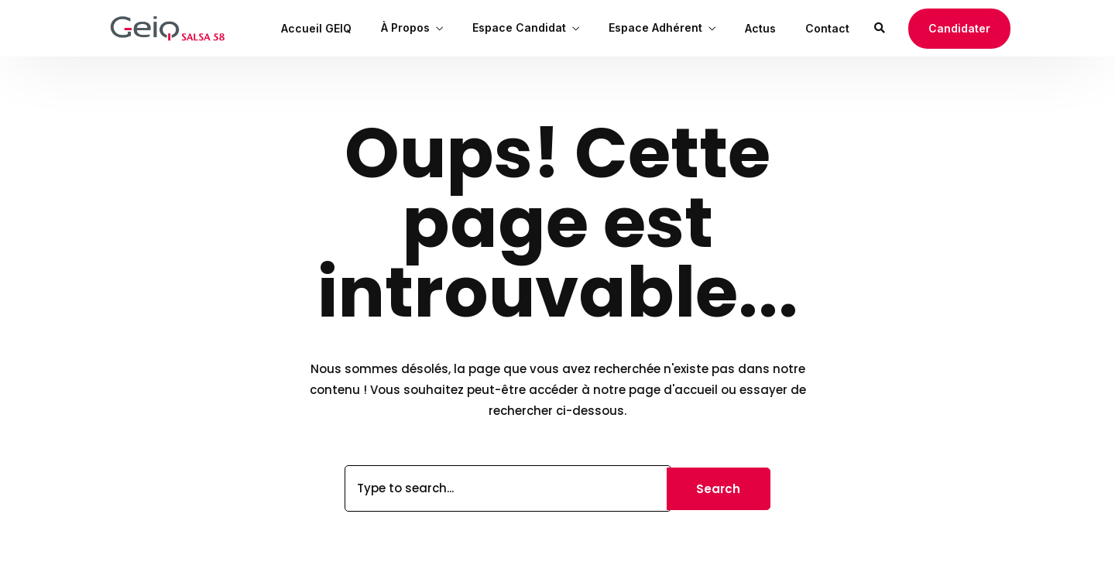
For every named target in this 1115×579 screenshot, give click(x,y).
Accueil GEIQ (316, 28)
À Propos (405, 27)
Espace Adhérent (655, 27)
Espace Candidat (519, 27)
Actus (760, 28)
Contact (827, 28)
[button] (959, 29)
